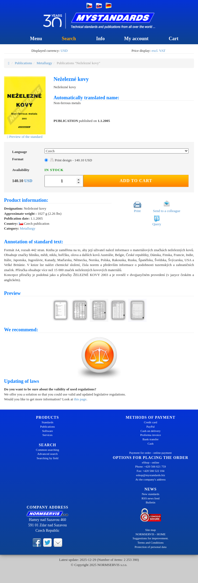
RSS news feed (150, 498)
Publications (23, 63)
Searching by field (47, 458)
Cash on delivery (150, 430)
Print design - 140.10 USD (71, 160)
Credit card (150, 422)
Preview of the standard (24, 137)
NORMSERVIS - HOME (151, 534)
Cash (151, 443)
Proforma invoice (150, 435)
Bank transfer (151, 439)
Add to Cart (136, 180)
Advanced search (47, 453)
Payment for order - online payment (150, 452)
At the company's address (151, 479)
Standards (47, 422)
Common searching (47, 449)
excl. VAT (159, 51)
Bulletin (150, 502)
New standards (150, 494)
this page (80, 399)
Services (48, 435)
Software (47, 430)
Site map (150, 529)
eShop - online (150, 462)
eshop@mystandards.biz (150, 475)
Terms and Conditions (150, 542)
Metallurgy (44, 63)
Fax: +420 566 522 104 (150, 470)
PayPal (150, 426)
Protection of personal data (150, 546)
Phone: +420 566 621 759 (150, 466)
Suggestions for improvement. (150, 538)
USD (64, 51)
